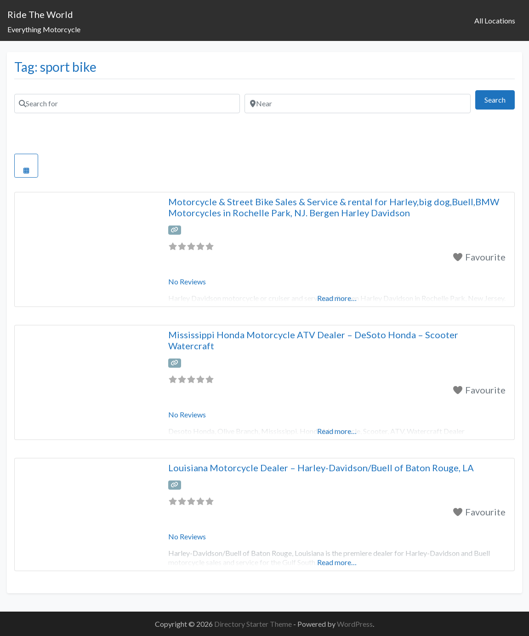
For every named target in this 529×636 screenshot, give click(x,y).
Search (499, 98)
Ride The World (40, 14)
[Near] (357, 103)
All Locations (494, 20)
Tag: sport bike (55, 67)
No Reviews (187, 281)
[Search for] (127, 103)
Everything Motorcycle (43, 29)
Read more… (337, 562)
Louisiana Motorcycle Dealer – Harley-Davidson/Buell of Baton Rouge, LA (321, 467)
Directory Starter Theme (253, 623)
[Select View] (26, 166)
